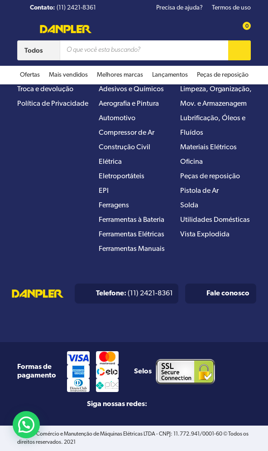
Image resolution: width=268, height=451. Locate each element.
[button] (26, 424)
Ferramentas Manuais (132, 249)
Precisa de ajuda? (179, 8)
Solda (189, 205)
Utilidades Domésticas (215, 220)
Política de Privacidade (52, 104)
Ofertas (30, 75)
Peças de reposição (223, 75)
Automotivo (117, 118)
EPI (104, 191)
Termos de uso (231, 8)
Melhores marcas (120, 75)
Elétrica (110, 162)
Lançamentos (170, 75)
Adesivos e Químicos (131, 89)
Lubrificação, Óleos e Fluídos (212, 126)
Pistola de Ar (199, 191)
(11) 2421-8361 (134, 293)
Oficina (191, 162)
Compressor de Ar (126, 133)
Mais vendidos (68, 75)
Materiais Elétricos (208, 147)
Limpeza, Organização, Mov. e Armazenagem (216, 97)
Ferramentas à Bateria (131, 220)
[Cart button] (242, 29)
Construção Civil (124, 147)
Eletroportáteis (121, 176)
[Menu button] (23, 30)
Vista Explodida (205, 234)
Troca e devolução (45, 89)
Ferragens (114, 205)
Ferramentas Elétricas (131, 234)
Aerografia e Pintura (129, 104)
